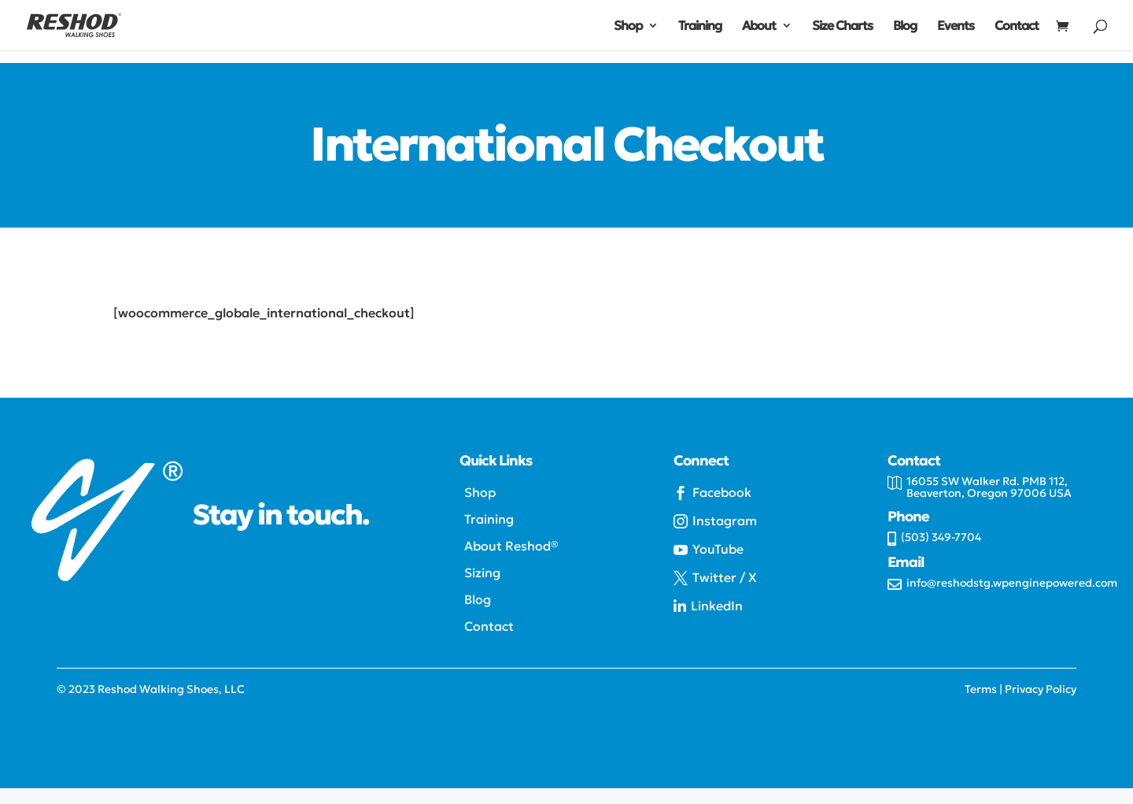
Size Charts (842, 26)
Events (955, 26)
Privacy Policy (1040, 689)
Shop (628, 26)
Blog (905, 26)
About (759, 26)
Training (700, 26)
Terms (981, 689)
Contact (1017, 26)
